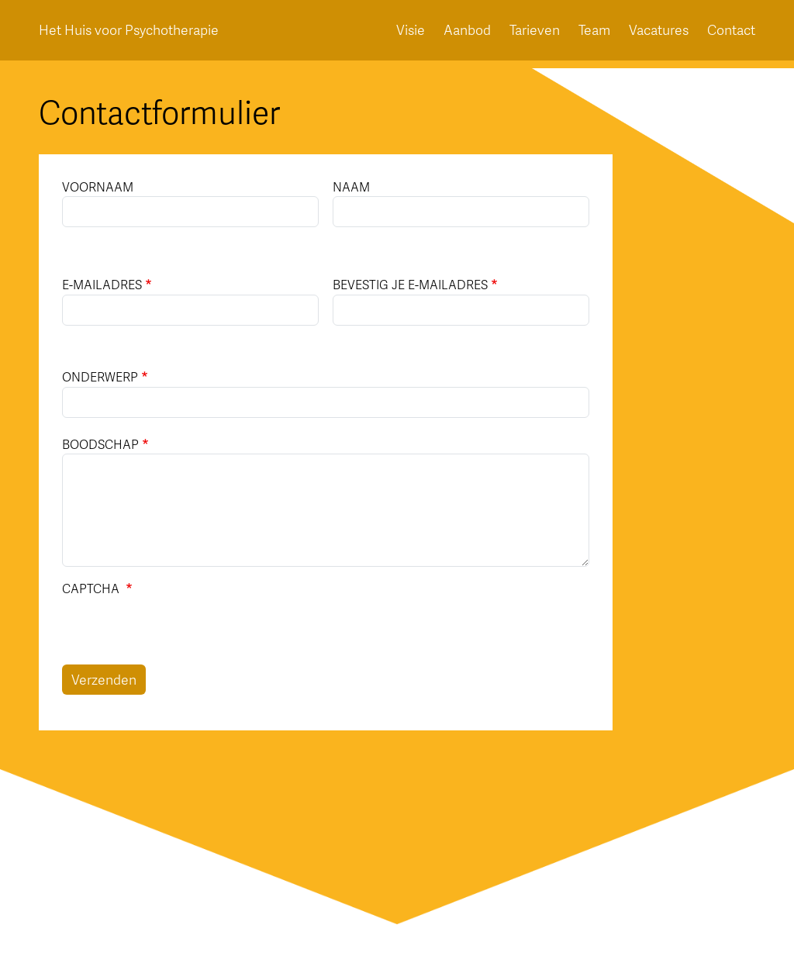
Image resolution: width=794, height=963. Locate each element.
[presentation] (180, 634)
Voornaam (97, 186)
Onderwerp (100, 376)
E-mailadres (102, 284)
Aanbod (467, 30)
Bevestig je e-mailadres (410, 284)
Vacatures (659, 30)
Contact (731, 30)
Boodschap (100, 444)
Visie (410, 30)
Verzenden (103, 679)
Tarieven (534, 30)
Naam (351, 186)
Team (594, 30)
